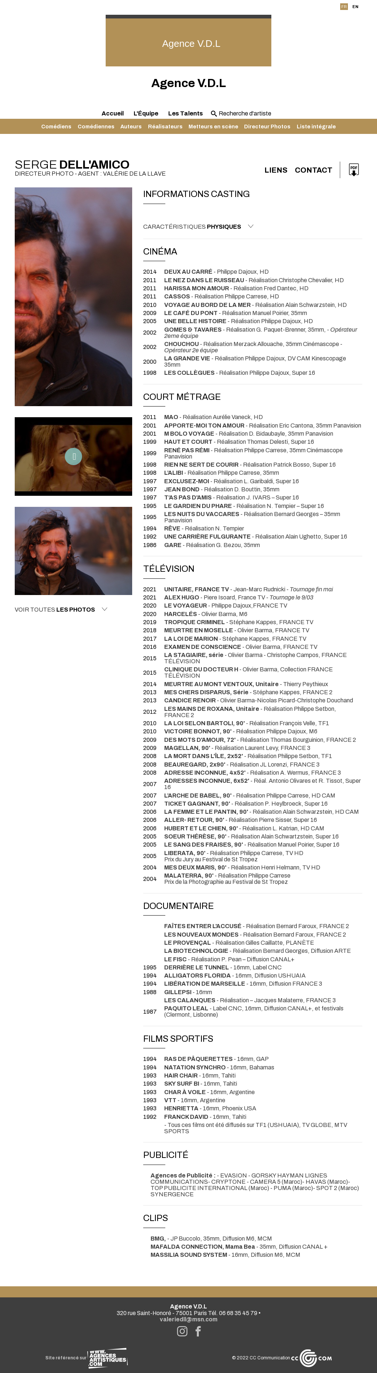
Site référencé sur (86, 1357)
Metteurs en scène (213, 126)
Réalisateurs (165, 126)
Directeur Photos (267, 126)
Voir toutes (61, 609)
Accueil (113, 113)
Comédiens (56, 126)
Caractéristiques (198, 226)
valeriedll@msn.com (189, 1319)
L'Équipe (146, 113)
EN (355, 6)
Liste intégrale (316, 126)
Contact (313, 170)
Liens (276, 170)
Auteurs (131, 126)
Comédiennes (96, 126)
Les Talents (185, 113)
